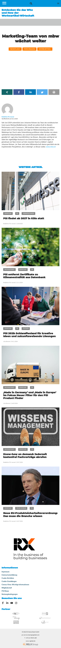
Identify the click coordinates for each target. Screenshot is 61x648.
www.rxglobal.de (30, 641)
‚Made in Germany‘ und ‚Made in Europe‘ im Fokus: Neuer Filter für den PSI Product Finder (29, 395)
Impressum (5, 572)
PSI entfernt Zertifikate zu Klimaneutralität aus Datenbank (24, 276)
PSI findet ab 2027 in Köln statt (23, 218)
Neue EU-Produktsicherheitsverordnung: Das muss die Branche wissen (30, 514)
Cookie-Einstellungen (9, 581)
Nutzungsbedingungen (10, 594)
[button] (7, 92)
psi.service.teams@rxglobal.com (30, 635)
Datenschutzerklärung (9, 575)
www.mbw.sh (51, 147)
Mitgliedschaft (7, 588)
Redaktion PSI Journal (9, 223)
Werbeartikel (45, 49)
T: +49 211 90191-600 (30, 638)
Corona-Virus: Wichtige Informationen (15, 585)
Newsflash (15, 49)
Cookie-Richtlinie (8, 578)
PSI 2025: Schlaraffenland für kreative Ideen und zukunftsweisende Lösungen (29, 335)
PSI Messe (5, 591)
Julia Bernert (6, 341)
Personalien (29, 49)
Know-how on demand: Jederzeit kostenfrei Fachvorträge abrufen (25, 455)
